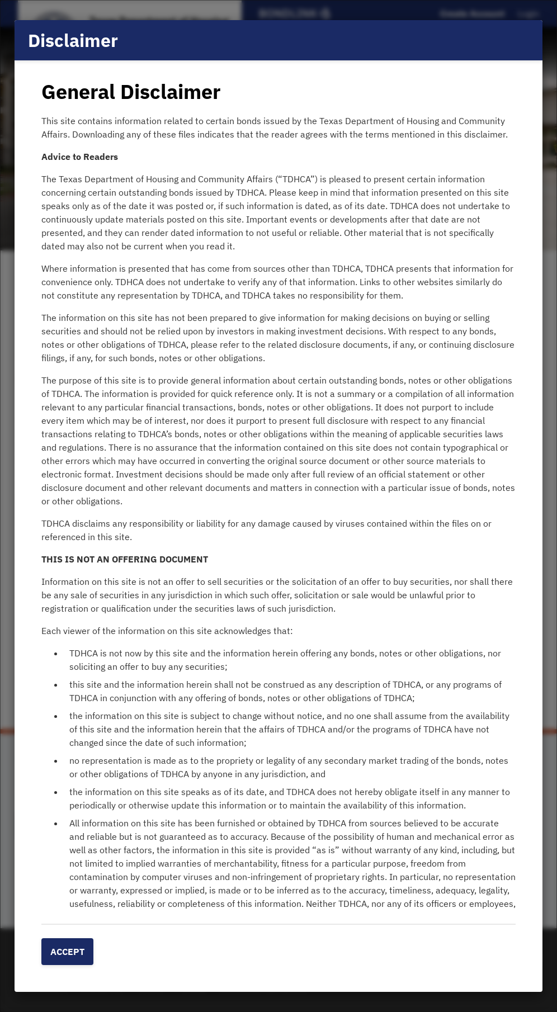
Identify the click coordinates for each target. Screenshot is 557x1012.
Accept (67, 951)
